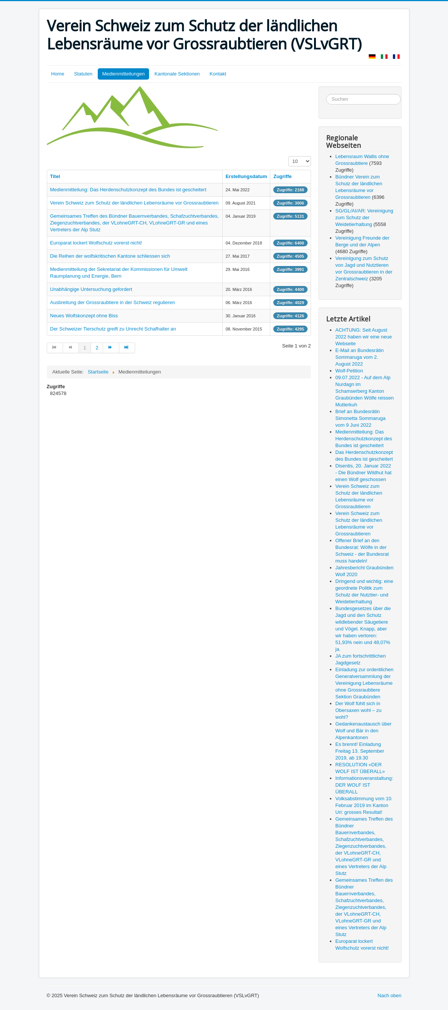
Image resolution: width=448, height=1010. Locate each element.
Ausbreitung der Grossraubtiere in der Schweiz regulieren (112, 302)
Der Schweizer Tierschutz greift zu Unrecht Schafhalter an (113, 329)
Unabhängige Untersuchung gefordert (91, 289)
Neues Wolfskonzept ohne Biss (84, 315)
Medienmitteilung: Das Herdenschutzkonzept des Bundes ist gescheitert (128, 189)
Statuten (83, 74)
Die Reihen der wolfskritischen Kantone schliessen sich (110, 256)
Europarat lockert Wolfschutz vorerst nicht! (96, 243)
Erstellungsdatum (246, 176)
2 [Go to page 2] (96, 348)
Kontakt (217, 74)
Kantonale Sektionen (177, 74)
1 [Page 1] (84, 348)
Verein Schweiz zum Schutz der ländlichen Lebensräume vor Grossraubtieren (134, 203)
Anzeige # (288, 156)
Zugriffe (282, 176)
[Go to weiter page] (111, 348)
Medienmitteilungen (123, 74)
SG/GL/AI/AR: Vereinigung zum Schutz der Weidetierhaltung (364, 217)
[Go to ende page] (127, 348)
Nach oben (390, 995)
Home (58, 74)
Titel (55, 176)
